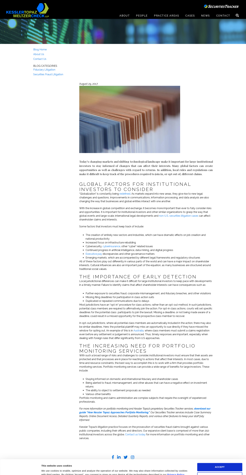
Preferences (48, 468)
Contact (223, 15)
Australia (138, 330)
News (205, 15)
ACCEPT (220, 452)
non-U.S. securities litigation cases (179, 215)
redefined (124, 193)
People (142, 15)
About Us (38, 54)
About (124, 15)
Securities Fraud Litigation (48, 74)
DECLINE (219, 462)
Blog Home (40, 49)
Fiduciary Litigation (44, 69)
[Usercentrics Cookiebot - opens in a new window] (20, 468)
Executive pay (94, 253)
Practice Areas (166, 15)
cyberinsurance (111, 246)
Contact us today (135, 434)
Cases (190, 15)
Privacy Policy (175, 460)
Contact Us (39, 58)
